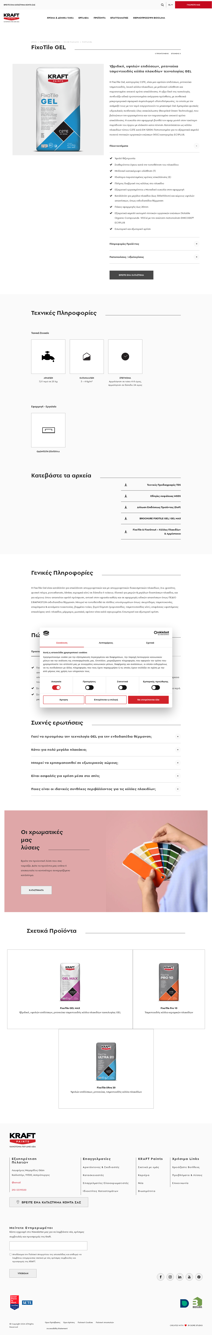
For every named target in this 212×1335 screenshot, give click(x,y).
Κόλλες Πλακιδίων (71, 42)
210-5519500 (19, 1189)
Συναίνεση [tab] (61, 643)
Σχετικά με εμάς (148, 1167)
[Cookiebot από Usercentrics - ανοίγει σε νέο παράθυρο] (156, 633)
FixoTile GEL (87, 42)
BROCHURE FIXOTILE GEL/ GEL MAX (151, 518)
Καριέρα (144, 1175)
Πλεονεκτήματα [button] (119, 145)
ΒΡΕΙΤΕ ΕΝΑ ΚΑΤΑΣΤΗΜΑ (131, 275)
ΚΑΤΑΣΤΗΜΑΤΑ (36, 890)
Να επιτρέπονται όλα (148, 700)
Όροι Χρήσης (69, 1322)
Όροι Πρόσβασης (52, 1322)
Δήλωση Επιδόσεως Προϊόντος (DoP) (151, 507)
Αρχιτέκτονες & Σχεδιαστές (101, 1167)
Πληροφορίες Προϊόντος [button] (124, 243)
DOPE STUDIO (196, 1325)
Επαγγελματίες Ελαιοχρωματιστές (106, 1183)
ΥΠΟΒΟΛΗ (23, 1273)
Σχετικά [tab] (150, 643)
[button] (106, 738)
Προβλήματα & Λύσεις (187, 1175)
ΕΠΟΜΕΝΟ (176, 53)
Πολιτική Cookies (85, 1322)
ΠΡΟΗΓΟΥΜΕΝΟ (162, 53)
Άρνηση (63, 700)
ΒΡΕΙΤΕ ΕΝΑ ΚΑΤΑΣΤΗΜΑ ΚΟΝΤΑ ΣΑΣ (19, 5)
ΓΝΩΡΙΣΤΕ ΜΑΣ (193, 5)
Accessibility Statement (57, 1328)
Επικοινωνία (180, 1183)
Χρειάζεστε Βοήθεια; (186, 1167)
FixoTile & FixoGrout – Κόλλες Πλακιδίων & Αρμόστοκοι (151, 531)
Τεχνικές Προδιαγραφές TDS (151, 484)
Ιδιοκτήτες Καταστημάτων (100, 1191)
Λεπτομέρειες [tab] (106, 643)
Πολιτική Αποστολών (105, 1322)
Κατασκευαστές (93, 1175)
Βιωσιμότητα (146, 1191)
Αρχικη (34, 42)
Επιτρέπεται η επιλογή (106, 700)
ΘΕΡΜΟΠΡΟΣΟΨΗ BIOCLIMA (149, 17)
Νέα (140, 1183)
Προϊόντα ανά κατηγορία (50, 42)
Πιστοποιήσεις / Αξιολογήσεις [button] (127, 257)
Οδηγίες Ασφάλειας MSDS (151, 496)
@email (16, 1182)
